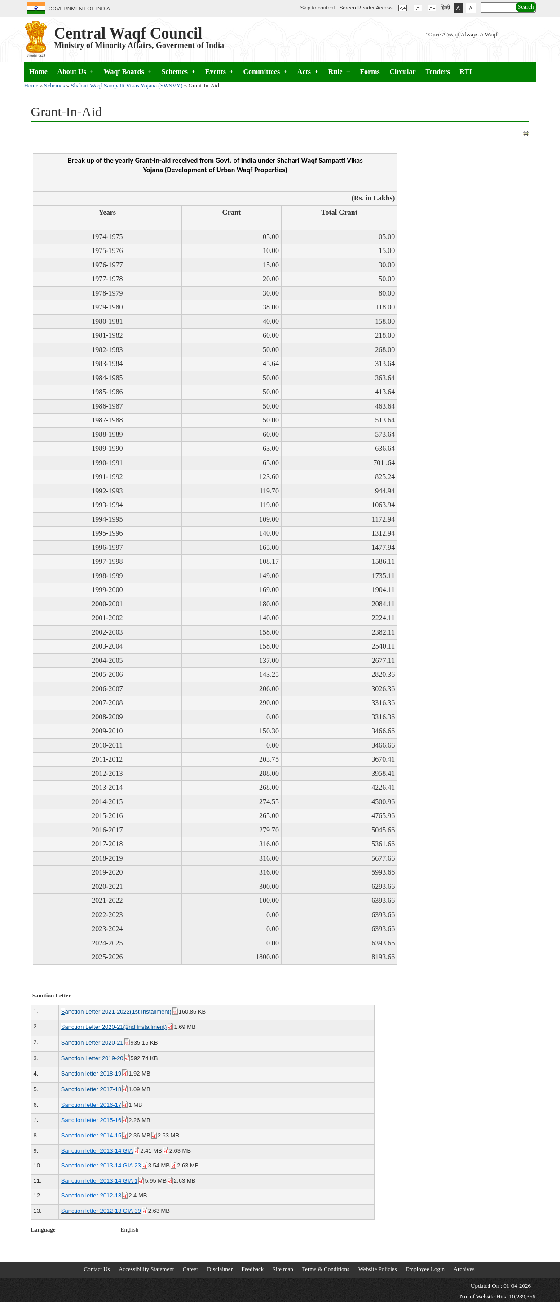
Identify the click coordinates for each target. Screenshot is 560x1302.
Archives (464, 1269)
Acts (307, 71)
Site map (283, 1269)
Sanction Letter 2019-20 (96, 1058)
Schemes (178, 71)
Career (190, 1269)
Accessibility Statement (146, 1269)
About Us (75, 71)
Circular (402, 71)
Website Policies (377, 1269)
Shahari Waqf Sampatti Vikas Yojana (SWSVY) (127, 85)
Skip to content (317, 7)
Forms (369, 71)
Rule (339, 71)
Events (219, 71)
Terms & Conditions (325, 1269)
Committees (265, 71)
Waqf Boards (127, 71)
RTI (465, 71)
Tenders (437, 71)
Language (43, 1229)
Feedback (252, 1269)
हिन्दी (445, 7)
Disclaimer (220, 1269)
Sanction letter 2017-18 (94, 1089)
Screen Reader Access (368, 7)
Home (38, 71)
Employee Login (425, 1269)
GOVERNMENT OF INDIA (79, 8)
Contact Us (97, 1269)
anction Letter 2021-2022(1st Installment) (120, 1011)
